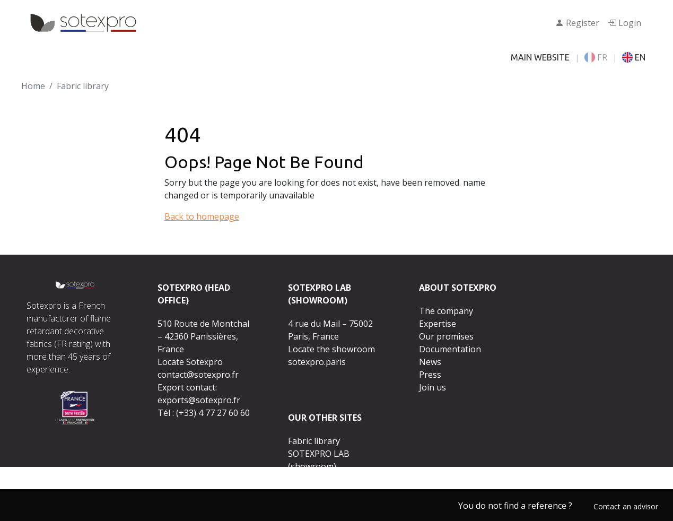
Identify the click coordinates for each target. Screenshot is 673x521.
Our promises (446, 336)
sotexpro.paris (317, 362)
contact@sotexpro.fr (198, 374)
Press (430, 374)
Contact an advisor (625, 506)
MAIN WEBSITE (540, 57)
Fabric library (314, 441)
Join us (432, 387)
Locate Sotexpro (190, 362)
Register (577, 23)
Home (33, 86)
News (430, 362)
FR (595, 57)
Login (624, 23)
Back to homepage (201, 216)
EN (633, 57)
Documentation (450, 349)
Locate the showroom (331, 349)
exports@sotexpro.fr (199, 400)
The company (446, 311)
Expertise (437, 323)
